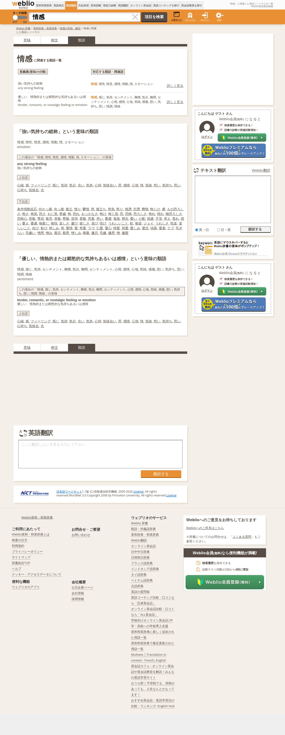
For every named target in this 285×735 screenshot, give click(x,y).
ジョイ (148, 223)
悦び (103, 223)
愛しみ (135, 228)
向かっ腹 (45, 209)
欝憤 (145, 209)
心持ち (22, 190)
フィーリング (41, 185)
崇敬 (32, 218)
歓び (44, 228)
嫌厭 (125, 232)
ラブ (170, 228)
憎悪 (40, 232)
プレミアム (190, 19)
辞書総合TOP (21, 563)
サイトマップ (21, 557)
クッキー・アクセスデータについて (36, 574)
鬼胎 (116, 218)
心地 (135, 185)
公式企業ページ (82, 587)
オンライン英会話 (140, 5)
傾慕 (153, 228)
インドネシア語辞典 (145, 569)
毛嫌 (103, 232)
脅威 (62, 213)
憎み (49, 232)
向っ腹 (59, 209)
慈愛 (125, 228)
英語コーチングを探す (166, 5)
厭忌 (57, 232)
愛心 (108, 228)
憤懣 (128, 209)
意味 (27, 40)
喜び (94, 223)
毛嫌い (30, 232)
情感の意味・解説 (70, 28)
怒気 (111, 209)
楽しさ (64, 223)
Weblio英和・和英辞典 (37, 517)
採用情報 (78, 599)
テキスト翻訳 (213, 170)
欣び (35, 228)
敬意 (49, 218)
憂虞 (108, 218)
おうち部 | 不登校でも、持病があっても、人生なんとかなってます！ (153, 689)
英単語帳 (96, 5)
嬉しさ (84, 223)
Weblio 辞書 (23, 28)
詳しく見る (175, 85)
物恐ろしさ (174, 213)
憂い (133, 218)
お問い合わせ (81, 535)
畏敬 (82, 218)
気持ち (167, 185)
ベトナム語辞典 (142, 580)
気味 (148, 185)
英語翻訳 (123, 5)
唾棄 (86, 232)
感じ (55, 185)
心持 (98, 185)
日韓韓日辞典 (140, 557)
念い (81, 185)
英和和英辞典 (44, 5)
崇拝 (74, 218)
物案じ (44, 223)
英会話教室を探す (191, 5)
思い (177, 185)
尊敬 (66, 218)
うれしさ (162, 223)
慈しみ (54, 228)
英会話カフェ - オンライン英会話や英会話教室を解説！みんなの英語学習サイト (152, 672)
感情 (126, 185)
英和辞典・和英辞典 (45, 28)
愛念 (145, 228)
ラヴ (91, 228)
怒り (119, 209)
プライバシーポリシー (27, 551)
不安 (159, 218)
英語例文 (59, 5)
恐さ (42, 213)
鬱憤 (86, 209)
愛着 (162, 228)
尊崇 (40, 218)
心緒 (20, 185)
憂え (25, 223)
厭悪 (66, 232)
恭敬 (57, 218)
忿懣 (136, 209)
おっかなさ (89, 213)
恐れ (76, 213)
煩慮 (150, 218)
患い (99, 218)
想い (157, 185)
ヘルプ (16, 568)
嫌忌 (94, 232)
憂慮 (34, 223)
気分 (72, 185)
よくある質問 (242, 537)
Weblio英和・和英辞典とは (31, 534)
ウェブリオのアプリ (26, 587)
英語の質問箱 (140, 592)
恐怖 (128, 213)
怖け (103, 213)
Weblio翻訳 (261, 170)
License (138, 492)
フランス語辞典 (142, 563)
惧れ (160, 213)
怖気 (34, 213)
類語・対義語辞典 (143, 529)
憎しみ (76, 232)
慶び (74, 223)
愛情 (69, 228)
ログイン (205, 19)
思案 (91, 218)
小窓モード (176, 16)
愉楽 (138, 223)
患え (167, 218)
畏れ (175, 218)
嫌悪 (111, 232)
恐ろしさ (140, 213)
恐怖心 (22, 218)
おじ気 (53, 213)
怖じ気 (113, 213)
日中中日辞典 (140, 552)
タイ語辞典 (139, 574)
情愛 (116, 228)
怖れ (152, 213)
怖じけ (155, 209)
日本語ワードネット (69, 492)
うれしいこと (118, 223)
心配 (142, 218)
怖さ (25, 213)
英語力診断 (109, 5)
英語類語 (71, 5)
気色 (89, 185)
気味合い (109, 185)
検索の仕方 (19, 540)
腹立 (69, 209)
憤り (77, 209)
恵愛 (82, 228)
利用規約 (18, 546)
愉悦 (54, 223)
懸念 (125, 218)
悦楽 (173, 223)
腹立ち (101, 209)
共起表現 (83, 5)
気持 (64, 185)
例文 (54, 40)
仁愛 (99, 228)
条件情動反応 (27, 209)
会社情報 (78, 593)
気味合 (34, 190)
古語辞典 (137, 586)
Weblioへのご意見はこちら (205, 528)
